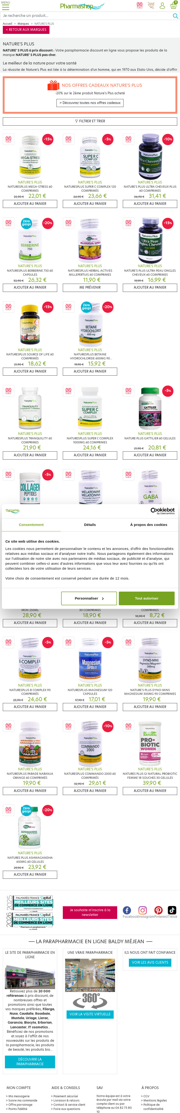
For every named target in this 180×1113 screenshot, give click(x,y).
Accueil (7, 24)
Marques (23, 24)
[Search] (86, 16)
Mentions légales (155, 1100)
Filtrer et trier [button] (90, 121)
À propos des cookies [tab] (148, 525)
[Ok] (176, 16)
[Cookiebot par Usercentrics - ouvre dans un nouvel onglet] (154, 511)
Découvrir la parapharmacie (30, 1061)
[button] (162, 6)
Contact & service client (69, 1105)
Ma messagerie (19, 1096)
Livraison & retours (66, 1100)
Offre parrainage (20, 1105)
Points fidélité (17, 1109)
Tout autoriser (146, 598)
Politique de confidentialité (153, 1107)
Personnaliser (89, 598)
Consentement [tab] (31, 525)
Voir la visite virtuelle (90, 1014)
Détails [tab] (90, 525)
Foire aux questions (66, 1109)
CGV (146, 1096)
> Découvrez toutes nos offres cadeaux (90, 103)
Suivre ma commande (22, 1100)
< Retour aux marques (26, 30)
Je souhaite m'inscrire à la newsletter (90, 912)
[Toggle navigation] (5, 6)
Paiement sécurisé (65, 1096)
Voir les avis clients (150, 962)
